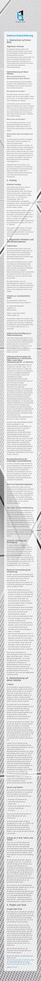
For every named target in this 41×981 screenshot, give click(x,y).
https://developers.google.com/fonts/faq (18, 960)
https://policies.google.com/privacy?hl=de (19, 964)
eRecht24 (14, 967)
